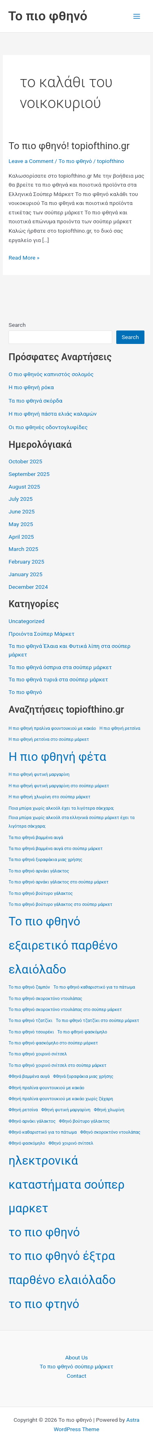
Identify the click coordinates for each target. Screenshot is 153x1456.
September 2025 (29, 474)
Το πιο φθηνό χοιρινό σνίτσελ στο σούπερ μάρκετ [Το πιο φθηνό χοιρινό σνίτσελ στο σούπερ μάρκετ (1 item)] (57, 1065)
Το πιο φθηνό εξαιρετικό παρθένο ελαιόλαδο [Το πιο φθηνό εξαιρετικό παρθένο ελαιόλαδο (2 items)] (63, 945)
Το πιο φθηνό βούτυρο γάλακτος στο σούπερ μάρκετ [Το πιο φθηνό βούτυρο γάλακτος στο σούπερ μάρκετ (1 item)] (60, 904)
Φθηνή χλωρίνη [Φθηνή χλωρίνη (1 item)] (109, 1109)
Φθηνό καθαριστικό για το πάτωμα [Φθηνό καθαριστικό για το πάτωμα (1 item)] (43, 1132)
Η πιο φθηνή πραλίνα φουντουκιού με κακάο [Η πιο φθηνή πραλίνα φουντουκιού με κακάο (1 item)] (52, 728)
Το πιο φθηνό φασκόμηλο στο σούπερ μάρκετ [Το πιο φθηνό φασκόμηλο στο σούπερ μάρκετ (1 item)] (53, 1043)
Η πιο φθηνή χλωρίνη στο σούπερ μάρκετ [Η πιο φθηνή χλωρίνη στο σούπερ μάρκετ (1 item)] (50, 797)
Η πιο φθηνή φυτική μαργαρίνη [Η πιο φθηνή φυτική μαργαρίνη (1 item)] (39, 774)
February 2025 (26, 561)
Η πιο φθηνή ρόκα (31, 387)
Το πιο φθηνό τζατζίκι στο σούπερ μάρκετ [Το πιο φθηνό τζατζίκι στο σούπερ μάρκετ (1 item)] (97, 1020)
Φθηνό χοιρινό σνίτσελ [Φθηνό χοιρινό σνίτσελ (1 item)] (71, 1143)
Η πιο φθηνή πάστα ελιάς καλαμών (53, 413)
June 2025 (22, 511)
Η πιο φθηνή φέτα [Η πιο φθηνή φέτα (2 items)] (57, 757)
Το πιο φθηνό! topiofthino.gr (69, 146)
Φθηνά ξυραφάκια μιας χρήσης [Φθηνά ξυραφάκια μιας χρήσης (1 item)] (83, 1076)
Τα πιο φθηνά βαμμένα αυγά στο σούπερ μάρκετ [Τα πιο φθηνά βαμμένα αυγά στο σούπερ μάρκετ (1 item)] (55, 848)
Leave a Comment (31, 161)
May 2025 (21, 524)
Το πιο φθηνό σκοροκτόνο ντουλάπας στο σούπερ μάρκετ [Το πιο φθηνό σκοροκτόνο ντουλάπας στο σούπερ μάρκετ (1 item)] (65, 1009)
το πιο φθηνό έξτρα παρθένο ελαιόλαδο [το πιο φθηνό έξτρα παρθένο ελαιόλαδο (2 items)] (62, 1268)
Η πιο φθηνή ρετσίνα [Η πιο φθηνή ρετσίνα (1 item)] (120, 728)
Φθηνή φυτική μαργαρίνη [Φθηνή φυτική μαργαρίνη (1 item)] (66, 1109)
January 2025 (25, 574)
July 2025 (21, 499)
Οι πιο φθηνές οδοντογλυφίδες (48, 427)
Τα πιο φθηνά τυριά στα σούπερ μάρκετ (58, 679)
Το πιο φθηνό (47, 16)
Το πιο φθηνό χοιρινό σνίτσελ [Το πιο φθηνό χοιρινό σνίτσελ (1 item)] (38, 1054)
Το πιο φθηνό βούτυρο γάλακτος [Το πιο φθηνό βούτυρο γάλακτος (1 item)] (41, 893)
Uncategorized (26, 621)
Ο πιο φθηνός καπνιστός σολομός (51, 374)
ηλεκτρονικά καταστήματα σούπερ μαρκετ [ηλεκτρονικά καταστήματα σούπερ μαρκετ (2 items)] (66, 1184)
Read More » (24, 257)
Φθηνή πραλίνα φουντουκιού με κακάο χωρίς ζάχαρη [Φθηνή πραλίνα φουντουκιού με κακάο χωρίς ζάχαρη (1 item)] (61, 1098)
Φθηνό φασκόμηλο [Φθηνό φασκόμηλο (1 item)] (27, 1143)
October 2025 (25, 461)
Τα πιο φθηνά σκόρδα (35, 400)
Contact (76, 1375)
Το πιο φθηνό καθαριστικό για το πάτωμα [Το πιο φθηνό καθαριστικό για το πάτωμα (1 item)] (94, 987)
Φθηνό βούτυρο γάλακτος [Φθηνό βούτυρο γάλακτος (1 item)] (84, 1121)
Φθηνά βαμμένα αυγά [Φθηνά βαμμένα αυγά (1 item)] (29, 1076)
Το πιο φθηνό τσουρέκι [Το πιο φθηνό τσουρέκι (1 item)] (31, 1032)
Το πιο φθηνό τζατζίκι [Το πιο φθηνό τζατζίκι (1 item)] (30, 1020)
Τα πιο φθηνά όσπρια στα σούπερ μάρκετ (60, 667)
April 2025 (21, 536)
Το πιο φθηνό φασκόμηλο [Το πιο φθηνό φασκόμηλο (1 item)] (82, 1032)
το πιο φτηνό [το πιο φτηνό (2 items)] (44, 1304)
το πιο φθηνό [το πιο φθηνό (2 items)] (44, 1232)
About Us (76, 1357)
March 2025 (23, 549)
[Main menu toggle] (137, 16)
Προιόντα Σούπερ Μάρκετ (42, 633)
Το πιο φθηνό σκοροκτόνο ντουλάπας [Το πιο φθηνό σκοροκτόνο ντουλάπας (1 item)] (45, 998)
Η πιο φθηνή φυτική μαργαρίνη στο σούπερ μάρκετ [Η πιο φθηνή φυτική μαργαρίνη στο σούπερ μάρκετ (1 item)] (59, 786)
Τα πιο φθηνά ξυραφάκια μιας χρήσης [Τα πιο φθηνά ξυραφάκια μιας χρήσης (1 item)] (45, 859)
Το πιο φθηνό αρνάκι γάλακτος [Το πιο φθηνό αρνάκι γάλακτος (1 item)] (39, 871)
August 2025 (24, 486)
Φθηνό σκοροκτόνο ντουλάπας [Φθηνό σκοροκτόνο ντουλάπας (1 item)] (110, 1132)
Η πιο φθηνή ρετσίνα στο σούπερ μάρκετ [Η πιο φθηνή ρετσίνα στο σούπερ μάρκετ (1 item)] (49, 739)
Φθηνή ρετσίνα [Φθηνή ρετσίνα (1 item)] (23, 1109)
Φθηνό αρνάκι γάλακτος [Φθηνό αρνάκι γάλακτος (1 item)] (32, 1121)
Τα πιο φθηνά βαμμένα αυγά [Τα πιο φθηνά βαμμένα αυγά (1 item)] (36, 837)
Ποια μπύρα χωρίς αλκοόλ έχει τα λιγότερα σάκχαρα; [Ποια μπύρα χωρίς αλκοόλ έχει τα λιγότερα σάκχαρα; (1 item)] (61, 808)
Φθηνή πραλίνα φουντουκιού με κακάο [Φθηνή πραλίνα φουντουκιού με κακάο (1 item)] (46, 1087)
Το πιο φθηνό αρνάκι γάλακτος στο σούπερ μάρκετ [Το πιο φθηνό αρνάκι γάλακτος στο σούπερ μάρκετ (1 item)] (59, 882)
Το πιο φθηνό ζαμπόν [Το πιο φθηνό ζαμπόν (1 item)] (29, 987)
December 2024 (28, 587)
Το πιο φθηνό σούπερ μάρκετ (76, 1366)
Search (17, 325)
